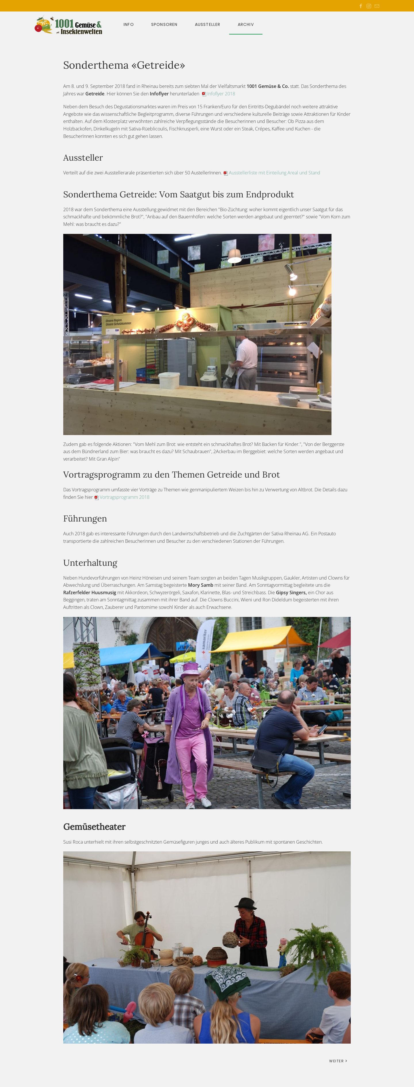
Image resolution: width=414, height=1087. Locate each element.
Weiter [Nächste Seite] (338, 1061)
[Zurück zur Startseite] (71, 24)
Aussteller (208, 24)
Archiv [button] (246, 24)
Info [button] (129, 24)
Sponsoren (164, 24)
